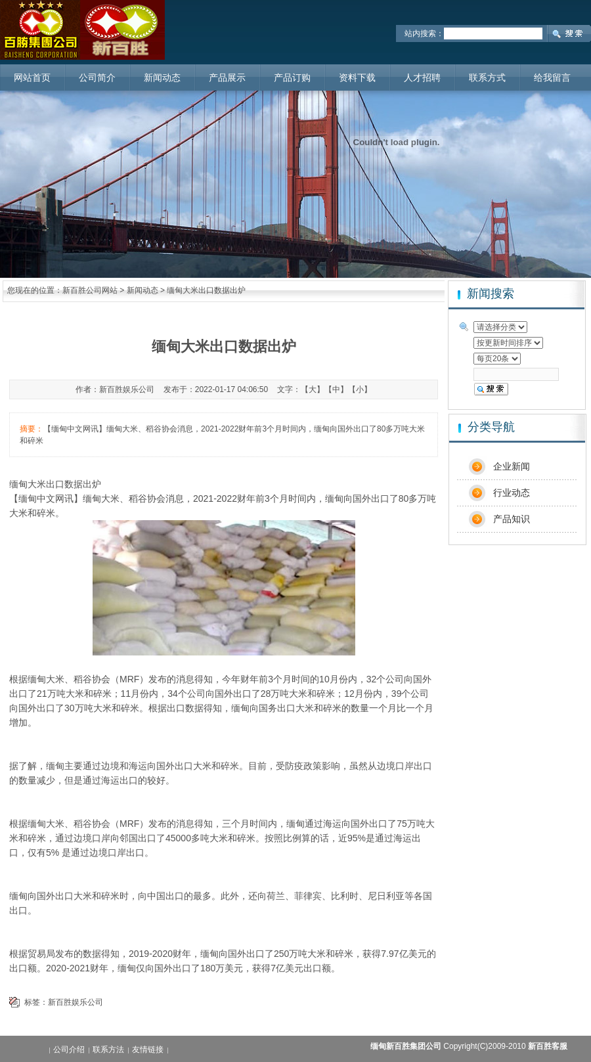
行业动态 (511, 492)
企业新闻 (511, 466)
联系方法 (108, 1049)
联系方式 (487, 77)
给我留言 (552, 77)
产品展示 (227, 77)
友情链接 (148, 1049)
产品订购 (292, 77)
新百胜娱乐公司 (75, 1002)
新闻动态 (162, 77)
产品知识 (511, 519)
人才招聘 (422, 77)
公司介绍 (69, 1049)
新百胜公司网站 (90, 290)
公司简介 (97, 77)
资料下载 (357, 77)
